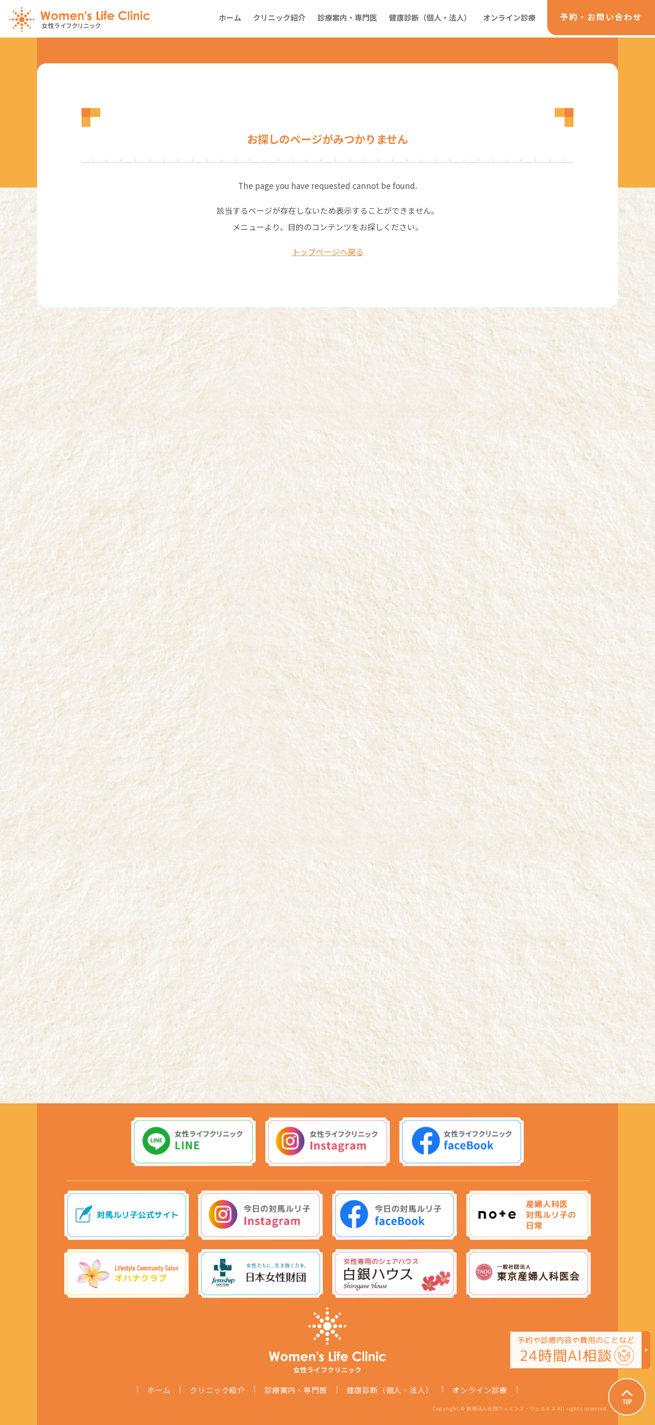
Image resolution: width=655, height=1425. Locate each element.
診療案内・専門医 (347, 17)
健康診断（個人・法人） (430, 17)
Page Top (627, 1397)
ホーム (230, 17)
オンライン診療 (509, 17)
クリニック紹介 (279, 17)
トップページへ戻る (328, 251)
